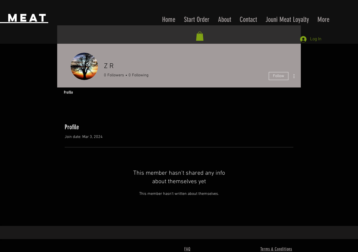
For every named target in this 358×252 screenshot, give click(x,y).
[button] (200, 36)
